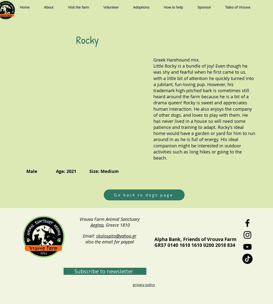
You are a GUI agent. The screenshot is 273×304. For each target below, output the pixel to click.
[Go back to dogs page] (144, 194)
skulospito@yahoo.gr (116, 236)
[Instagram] (247, 235)
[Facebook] (247, 223)
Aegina (97, 225)
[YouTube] (247, 247)
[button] (52, 7)
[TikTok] (247, 259)
